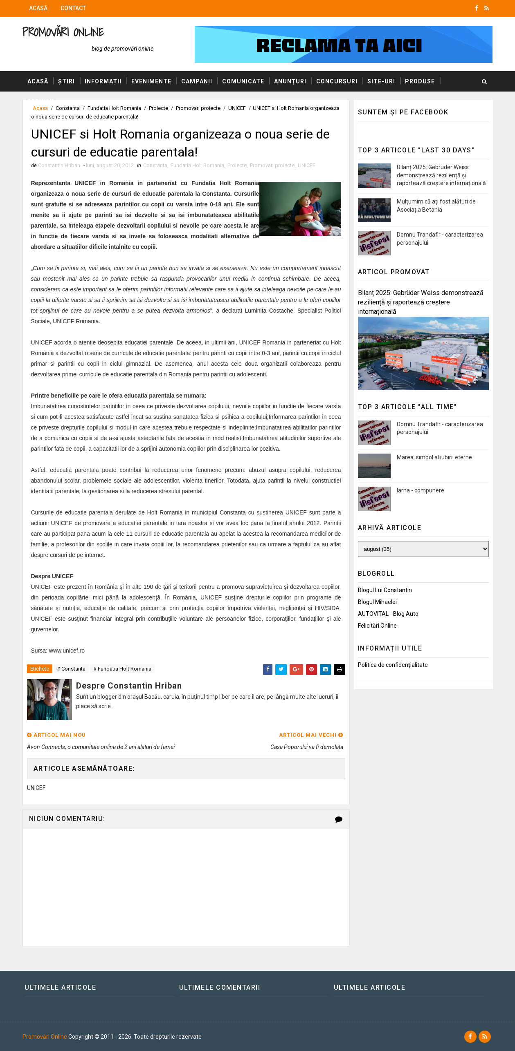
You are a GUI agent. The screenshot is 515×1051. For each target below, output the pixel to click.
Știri (66, 81)
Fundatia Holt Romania (197, 165)
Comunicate (243, 81)
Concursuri (337, 81)
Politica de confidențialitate (393, 665)
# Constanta (71, 669)
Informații (103, 81)
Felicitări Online (377, 625)
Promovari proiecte (272, 165)
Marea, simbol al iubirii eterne (434, 457)
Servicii (40, 101)
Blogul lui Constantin (385, 590)
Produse (420, 81)
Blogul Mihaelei (377, 602)
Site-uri (381, 81)
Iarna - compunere (420, 490)
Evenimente (151, 81)
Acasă (38, 8)
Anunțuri (290, 81)
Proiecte (237, 165)
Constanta (155, 165)
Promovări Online (63, 32)
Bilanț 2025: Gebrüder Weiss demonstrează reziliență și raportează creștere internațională (441, 175)
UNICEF (306, 165)
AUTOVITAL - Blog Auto (388, 613)
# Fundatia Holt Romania (122, 669)
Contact (73, 8)
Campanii (196, 81)
